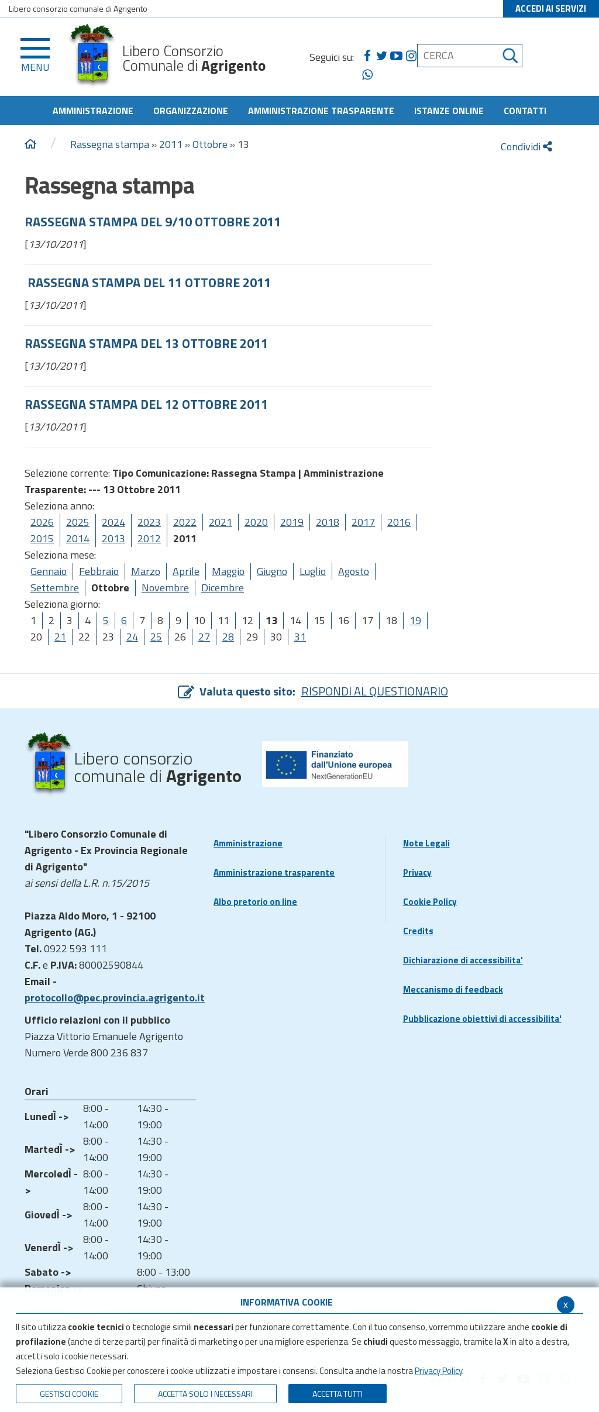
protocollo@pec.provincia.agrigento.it (115, 997)
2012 (149, 538)
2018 (327, 522)
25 (156, 637)
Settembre (54, 587)
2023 (149, 522)
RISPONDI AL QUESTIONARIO (374, 691)
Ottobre (210, 144)
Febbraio (99, 571)
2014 (77, 538)
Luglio (313, 571)
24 (132, 637)
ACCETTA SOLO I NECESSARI (205, 1393)
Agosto (353, 571)
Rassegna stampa (111, 144)
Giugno (272, 571)
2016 (399, 522)
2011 (171, 144)
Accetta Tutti (337, 1393)
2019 (292, 522)
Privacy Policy (438, 1370)
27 (204, 637)
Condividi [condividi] (526, 146)
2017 (363, 522)
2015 (42, 538)
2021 (220, 522)
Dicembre (222, 587)
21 (60, 637)
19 (415, 620)
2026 (42, 522)
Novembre (165, 587)
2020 (256, 522)
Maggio (228, 571)
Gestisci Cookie (69, 1393)
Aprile (186, 571)
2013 (113, 538)
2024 (113, 522)
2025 (77, 522)
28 (228, 637)
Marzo (145, 571)
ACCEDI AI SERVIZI (550, 8)
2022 (185, 522)
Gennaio (48, 571)
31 (300, 637)
